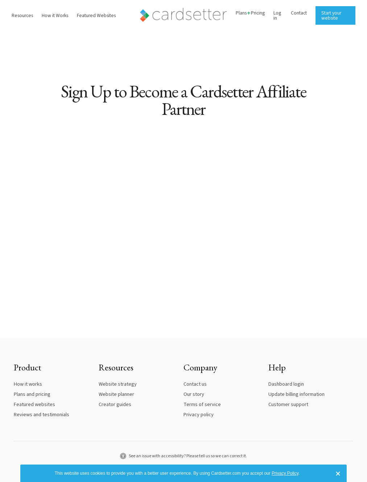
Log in (277, 15)
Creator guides (115, 404)
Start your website (331, 15)
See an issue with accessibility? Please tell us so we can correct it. (183, 456)
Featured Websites (96, 15)
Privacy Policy (285, 473)
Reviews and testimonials (41, 414)
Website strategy (118, 384)
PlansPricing (250, 13)
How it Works (55, 15)
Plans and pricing (32, 394)
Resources (22, 15)
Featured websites (34, 404)
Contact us (195, 384)
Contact (299, 12)
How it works (28, 384)
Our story (194, 394)
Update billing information (296, 394)
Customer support (288, 404)
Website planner (116, 394)
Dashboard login (286, 384)
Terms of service (202, 404)
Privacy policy (199, 414)
